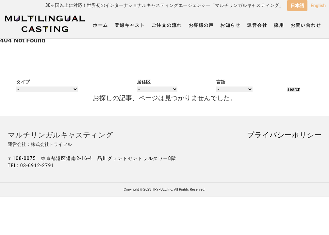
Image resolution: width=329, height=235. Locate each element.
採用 (279, 25)
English (318, 5)
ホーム (100, 25)
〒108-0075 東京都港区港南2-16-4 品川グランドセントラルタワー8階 (92, 158)
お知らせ (230, 25)
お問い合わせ (305, 25)
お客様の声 (201, 25)
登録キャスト (130, 25)
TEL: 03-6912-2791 (31, 165)
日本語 (297, 5)
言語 (220, 82)
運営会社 (257, 25)
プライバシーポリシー (284, 135)
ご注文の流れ (167, 25)
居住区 (144, 82)
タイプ (23, 82)
